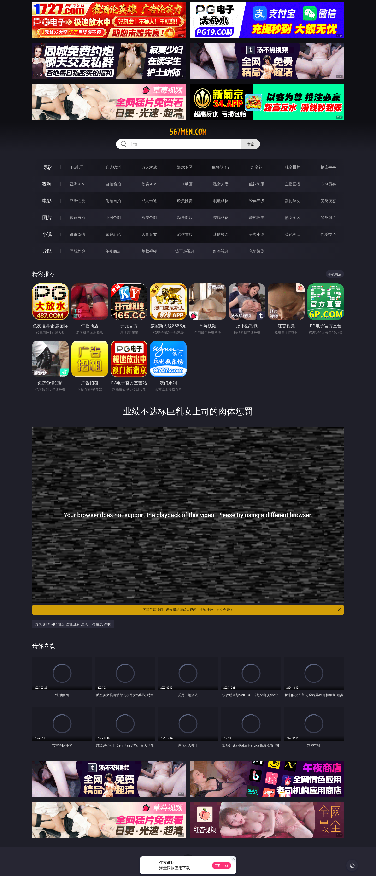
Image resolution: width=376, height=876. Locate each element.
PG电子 (77, 167)
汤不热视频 (184, 251)
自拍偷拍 (113, 184)
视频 (47, 184)
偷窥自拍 (77, 217)
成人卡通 (149, 200)
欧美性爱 (185, 200)
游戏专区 (185, 167)
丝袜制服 (256, 184)
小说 (47, 234)
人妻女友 (149, 234)
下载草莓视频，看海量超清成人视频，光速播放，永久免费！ (242, 610)
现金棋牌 (292, 167)
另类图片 (328, 217)
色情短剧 (256, 251)
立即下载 (221, 865)
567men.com (188, 132)
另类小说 (256, 234)
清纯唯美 (256, 217)
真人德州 (113, 167)
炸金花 (256, 167)
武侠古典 (185, 234)
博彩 (47, 167)
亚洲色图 (113, 217)
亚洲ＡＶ (77, 184)
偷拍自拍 (113, 200)
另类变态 (328, 200)
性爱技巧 (328, 234)
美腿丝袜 (221, 217)
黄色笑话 (292, 234)
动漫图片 (185, 217)
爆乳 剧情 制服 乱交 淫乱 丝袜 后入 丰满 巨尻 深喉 (73, 624)
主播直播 (292, 184)
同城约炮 (77, 251)
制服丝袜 (221, 200)
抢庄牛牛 (328, 167)
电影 (47, 200)
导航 (47, 251)
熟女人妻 (221, 184)
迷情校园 (221, 234)
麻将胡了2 (220, 167)
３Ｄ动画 (185, 184)
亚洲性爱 (77, 200)
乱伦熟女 (292, 200)
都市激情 (77, 234)
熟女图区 (292, 217)
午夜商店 (113, 251)
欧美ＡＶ (149, 184)
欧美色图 (149, 217)
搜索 (250, 144)
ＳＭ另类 (328, 184)
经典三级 (256, 200)
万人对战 (149, 167)
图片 (47, 217)
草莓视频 (149, 251)
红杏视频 (221, 251)
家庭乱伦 (113, 234)
